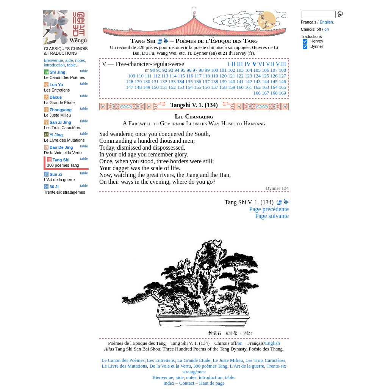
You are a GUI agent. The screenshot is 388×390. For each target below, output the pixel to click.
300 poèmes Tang (210, 366)
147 (129, 87)
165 (282, 87)
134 (180, 81)
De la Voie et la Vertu (170, 366)
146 (282, 81)
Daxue (56, 97)
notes (191, 377)
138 (214, 81)
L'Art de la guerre (247, 366)
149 (146, 87)
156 (206, 87)
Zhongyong (61, 109)
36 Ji (54, 187)
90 (152, 70)
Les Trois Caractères (265, 360)
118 (206, 76)
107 (273, 70)
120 (223, 76)
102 (231, 70)
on (240, 343)
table (230, 377)
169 (282, 93)
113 (164, 76)
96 (189, 70)
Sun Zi (56, 174)
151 (163, 87)
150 (155, 87)
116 (189, 76)
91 (158, 70)
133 (172, 81)
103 (240, 70)
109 (131, 76)
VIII (280, 64)
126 (273, 76)
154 (188, 87)
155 (197, 87)
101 (223, 70)
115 (181, 76)
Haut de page (212, 383)
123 (248, 76)
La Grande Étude (193, 360)
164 (273, 87)
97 (195, 70)
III (240, 64)
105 (257, 70)
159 (231, 87)
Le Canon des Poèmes (123, 360)
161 (248, 87)
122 (240, 76)
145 (273, 81)
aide (179, 377)
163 (265, 87)
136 (197, 81)
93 (171, 70)
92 (165, 70)
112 (156, 76)
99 (207, 70)
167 (265, 93)
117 (198, 76)
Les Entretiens (161, 360)
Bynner (316, 46)
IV (247, 64)
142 (248, 81)
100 (214, 70)
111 (148, 76)
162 (257, 87)
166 (257, 93)
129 (138, 81)
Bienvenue (162, 377)
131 (155, 81)
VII (270, 64)
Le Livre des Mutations (124, 366)
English (272, 343)
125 (265, 76)
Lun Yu (56, 84)
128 (129, 81)
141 (240, 81)
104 (248, 70)
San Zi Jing (60, 122)
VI (261, 64)
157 (214, 87)
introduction (211, 377)
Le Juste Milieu (228, 360)
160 (240, 87)
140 (231, 81)
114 (173, 76)
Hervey (316, 41)
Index (168, 383)
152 (172, 87)
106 (265, 70)
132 (163, 81)
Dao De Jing (61, 147)
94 (177, 70)
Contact (186, 383)
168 (273, 93)
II (233, 64)
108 (282, 70)
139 (223, 81)
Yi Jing (56, 135)
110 (140, 76)
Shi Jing (57, 72)
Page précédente (269, 209)
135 (188, 81)
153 (180, 87)
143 (257, 81)
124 (257, 76)
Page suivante (272, 216)
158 (223, 87)
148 (138, 87)
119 (214, 76)
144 (265, 81)
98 (201, 70)
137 (206, 81)
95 (183, 70)
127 (282, 76)
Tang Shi (61, 160)
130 (146, 81)
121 (231, 76)
